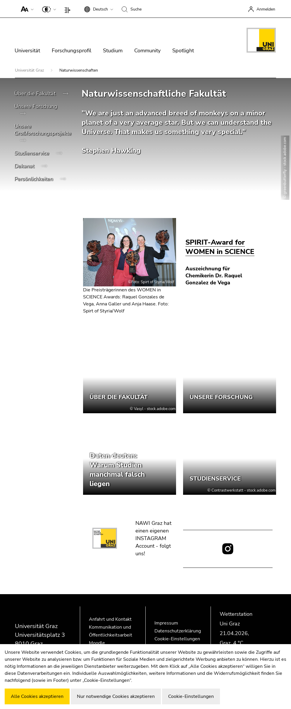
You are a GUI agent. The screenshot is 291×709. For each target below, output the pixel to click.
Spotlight (183, 50)
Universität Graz (30, 70)
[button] (26, 9)
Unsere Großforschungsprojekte (42, 130)
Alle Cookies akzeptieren (37, 696)
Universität (27, 50)
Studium (113, 50)
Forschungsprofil (71, 50)
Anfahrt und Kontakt (110, 619)
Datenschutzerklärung (177, 631)
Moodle (97, 643)
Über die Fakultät (35, 93)
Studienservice (32, 153)
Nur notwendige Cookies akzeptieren (116, 696)
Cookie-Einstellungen (177, 639)
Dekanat (25, 166)
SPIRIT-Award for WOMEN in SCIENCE (219, 247)
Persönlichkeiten (34, 178)
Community (147, 50)
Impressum (166, 623)
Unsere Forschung (35, 106)
